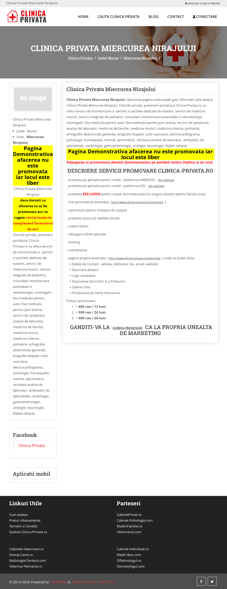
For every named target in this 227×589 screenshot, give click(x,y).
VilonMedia (58, 582)
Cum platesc (18, 514)
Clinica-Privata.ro (127, 328)
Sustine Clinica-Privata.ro (28, 532)
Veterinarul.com (129, 532)
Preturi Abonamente (24, 520)
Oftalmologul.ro (129, 560)
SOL (111, 582)
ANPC (102, 582)
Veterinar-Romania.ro (25, 566)
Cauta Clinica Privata (119, 16)
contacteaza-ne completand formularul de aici (33, 223)
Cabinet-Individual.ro (133, 549)
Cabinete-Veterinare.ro (26, 549)
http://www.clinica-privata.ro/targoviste (137, 202)
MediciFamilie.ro (129, 526)
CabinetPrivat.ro (129, 514)
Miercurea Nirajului (140, 58)
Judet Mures (108, 58)
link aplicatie (166, 180)
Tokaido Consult (83, 582)
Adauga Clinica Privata (202, 3)
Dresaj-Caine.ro (21, 554)
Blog (154, 16)
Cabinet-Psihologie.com (135, 520)
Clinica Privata (80, 58)
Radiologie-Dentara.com (27, 560)
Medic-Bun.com (129, 554)
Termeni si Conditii (23, 526)
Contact (175, 16)
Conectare (205, 16)
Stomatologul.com (131, 566)
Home (83, 16)
